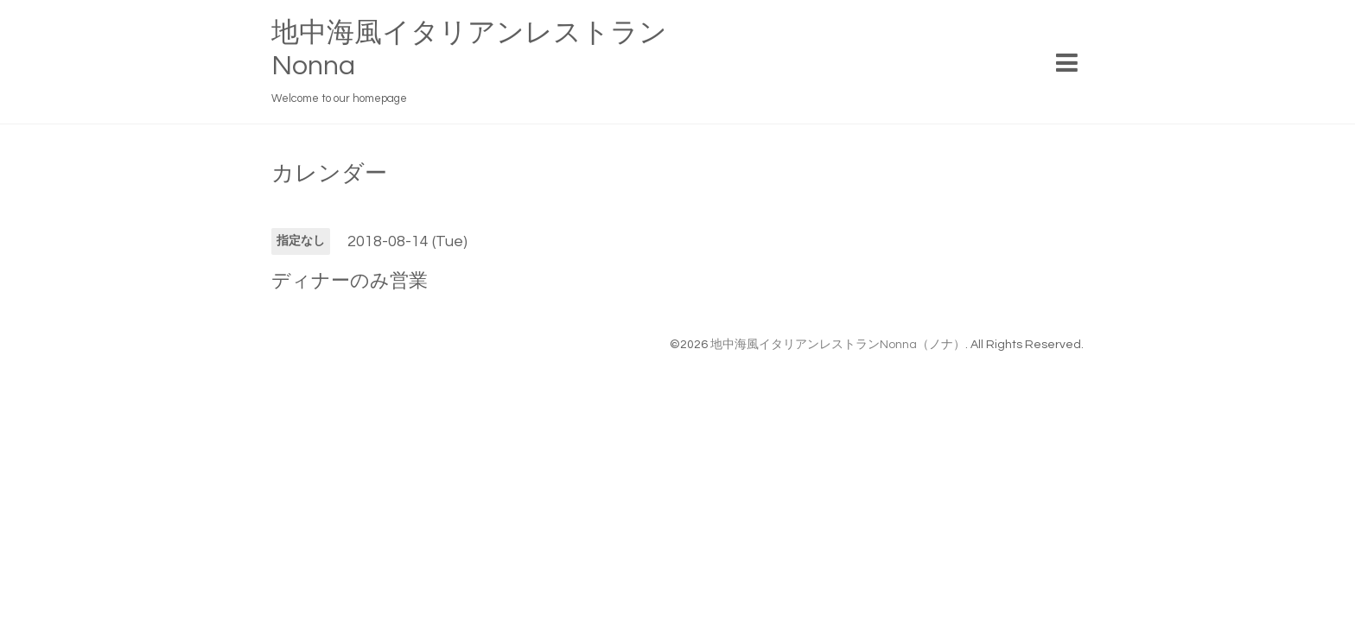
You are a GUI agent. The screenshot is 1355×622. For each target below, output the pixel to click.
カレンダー (329, 173)
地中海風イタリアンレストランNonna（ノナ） (837, 345)
